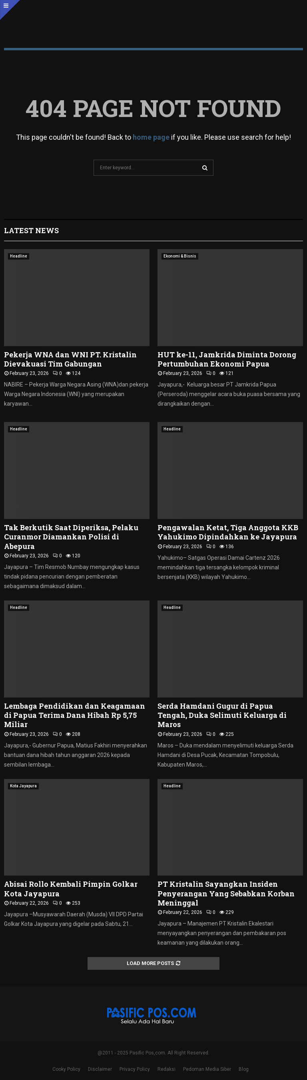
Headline (18, 256)
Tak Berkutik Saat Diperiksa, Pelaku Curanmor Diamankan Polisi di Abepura (71, 537)
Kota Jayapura (23, 786)
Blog (244, 1069)
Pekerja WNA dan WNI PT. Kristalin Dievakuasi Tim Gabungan (70, 359)
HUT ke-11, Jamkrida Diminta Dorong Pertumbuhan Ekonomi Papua (226, 359)
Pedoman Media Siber (207, 1069)
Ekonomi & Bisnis (179, 256)
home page (151, 137)
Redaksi (166, 1069)
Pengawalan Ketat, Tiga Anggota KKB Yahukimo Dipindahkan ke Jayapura (227, 532)
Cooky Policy (66, 1069)
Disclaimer (100, 1069)
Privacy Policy (135, 1069)
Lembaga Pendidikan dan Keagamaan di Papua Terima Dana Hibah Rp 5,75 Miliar (74, 715)
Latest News (31, 230)
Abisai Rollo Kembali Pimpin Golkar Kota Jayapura (71, 888)
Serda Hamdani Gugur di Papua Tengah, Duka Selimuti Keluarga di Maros (222, 715)
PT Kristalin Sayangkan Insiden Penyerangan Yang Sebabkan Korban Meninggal (226, 893)
